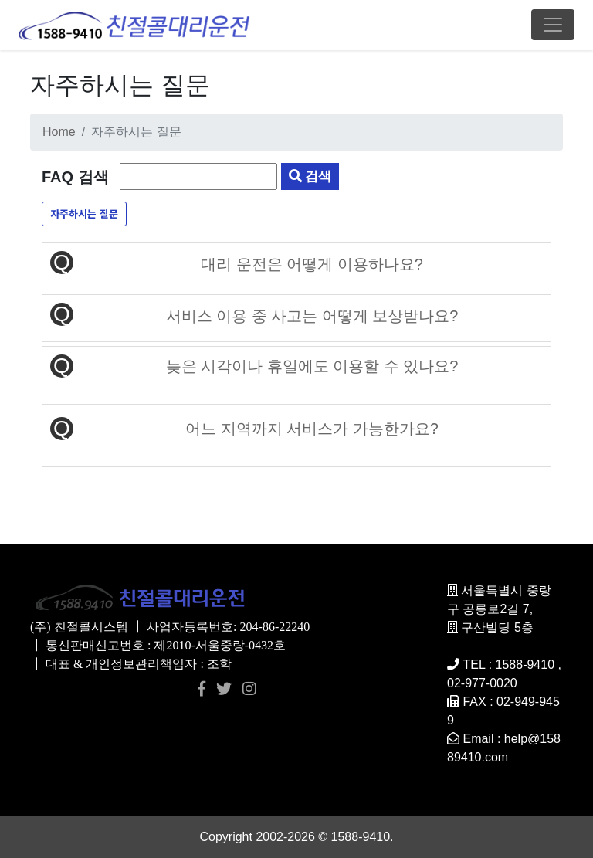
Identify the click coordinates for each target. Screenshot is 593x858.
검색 (310, 176)
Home (59, 131)
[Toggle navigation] (552, 24)
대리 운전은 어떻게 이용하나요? (312, 264)
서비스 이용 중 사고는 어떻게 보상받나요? (312, 315)
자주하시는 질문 (84, 213)
